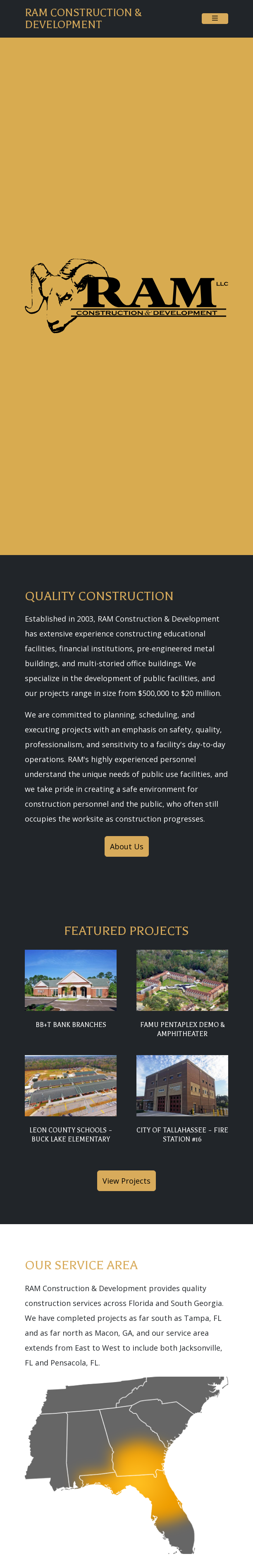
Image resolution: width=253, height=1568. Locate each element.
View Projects (126, 1181)
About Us (126, 846)
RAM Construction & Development (83, 19)
